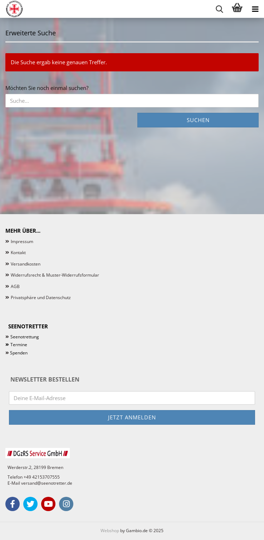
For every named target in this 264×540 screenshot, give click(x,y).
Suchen (198, 119)
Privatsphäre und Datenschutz (41, 297)
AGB (15, 286)
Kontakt (18, 252)
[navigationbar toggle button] (255, 9)
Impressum (22, 241)
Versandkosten (25, 264)
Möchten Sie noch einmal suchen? (46, 87)
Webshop (110, 531)
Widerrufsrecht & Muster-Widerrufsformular (55, 275)
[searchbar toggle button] (219, 9)
